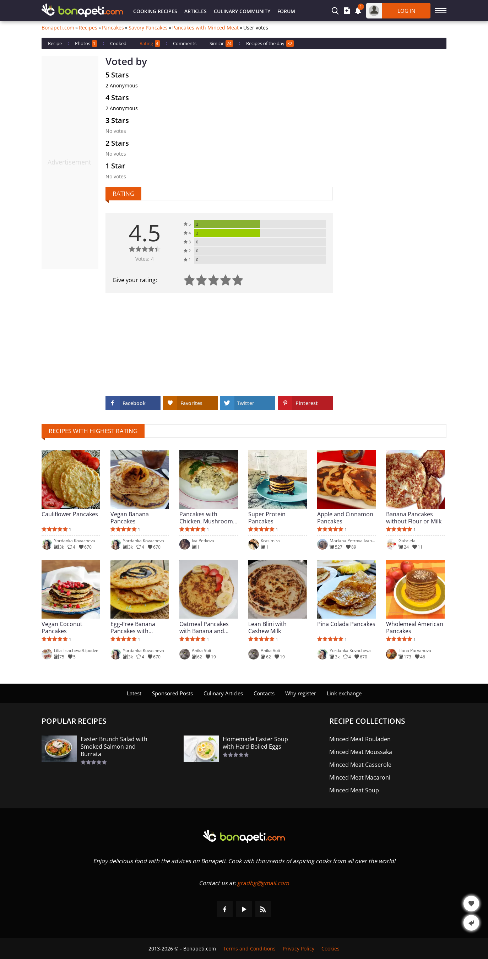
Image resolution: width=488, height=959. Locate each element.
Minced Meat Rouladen (360, 739)
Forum (286, 11)
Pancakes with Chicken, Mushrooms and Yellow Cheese (207, 518)
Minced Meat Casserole (360, 765)
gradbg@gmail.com (263, 883)
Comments (184, 43)
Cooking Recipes (155, 11)
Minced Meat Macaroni (359, 777)
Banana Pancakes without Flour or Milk (413, 518)
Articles (195, 11)
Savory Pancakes (148, 28)
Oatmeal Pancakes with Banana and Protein (204, 627)
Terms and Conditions (249, 948)
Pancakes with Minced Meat (205, 28)
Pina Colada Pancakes (346, 624)
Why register (300, 693)
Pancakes (113, 28)
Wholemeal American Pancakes (414, 627)
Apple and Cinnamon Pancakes (345, 518)
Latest (134, 693)
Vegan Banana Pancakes (129, 518)
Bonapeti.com (58, 28)
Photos (86, 43)
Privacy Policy (298, 948)
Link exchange (344, 693)
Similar (221, 43)
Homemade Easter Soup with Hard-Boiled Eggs (255, 743)
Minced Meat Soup (354, 790)
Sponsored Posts (172, 693)
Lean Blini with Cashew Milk (267, 627)
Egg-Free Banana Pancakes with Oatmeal (132, 627)
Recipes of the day (270, 43)
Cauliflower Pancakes (70, 514)
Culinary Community (242, 11)
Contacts (264, 693)
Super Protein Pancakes (267, 518)
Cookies (330, 948)
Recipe (55, 43)
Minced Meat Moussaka (360, 752)
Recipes (88, 28)
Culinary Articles (223, 693)
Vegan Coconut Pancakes (62, 627)
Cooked (118, 43)
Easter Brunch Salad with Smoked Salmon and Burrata (114, 747)
